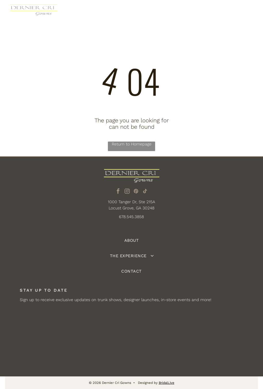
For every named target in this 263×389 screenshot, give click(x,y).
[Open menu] (250, 12)
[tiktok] (145, 191)
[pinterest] (136, 191)
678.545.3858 (131, 216)
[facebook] (118, 191)
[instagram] (127, 191)
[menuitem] (131, 240)
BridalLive (166, 383)
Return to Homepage (132, 144)
